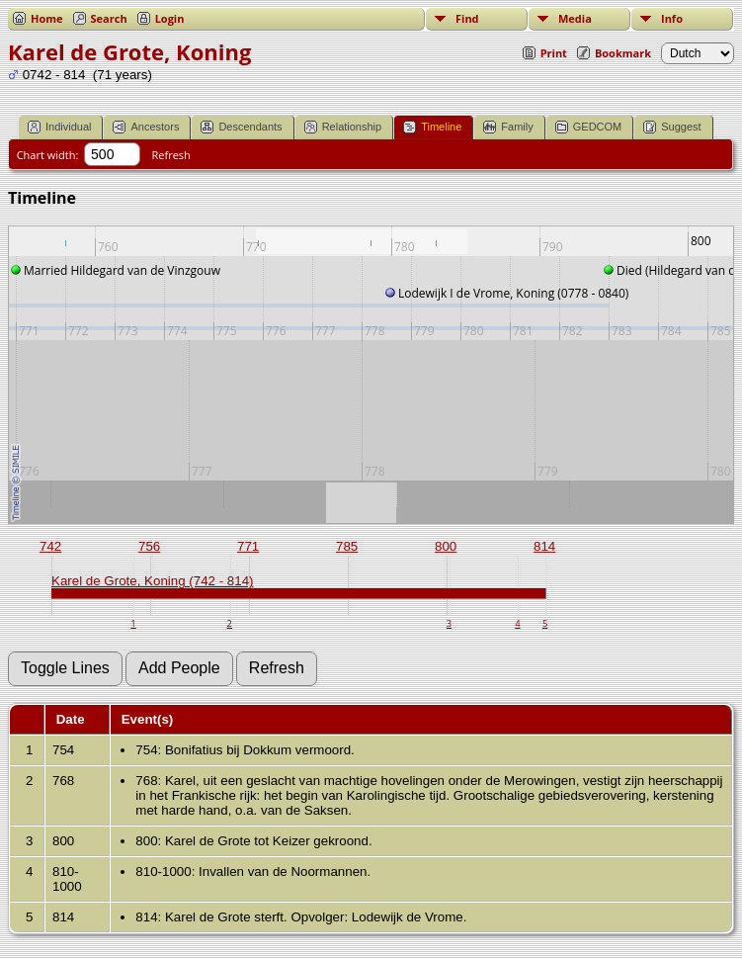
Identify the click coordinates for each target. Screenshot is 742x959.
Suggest (672, 127)
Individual (59, 127)
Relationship (343, 127)
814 (544, 546)
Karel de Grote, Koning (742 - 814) (152, 580)
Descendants (241, 127)
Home (47, 18)
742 (50, 546)
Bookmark (623, 52)
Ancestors (146, 127)
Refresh (171, 154)
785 (347, 546)
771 (248, 546)
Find (467, 18)
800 (445, 546)
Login (170, 18)
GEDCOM (588, 127)
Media (575, 18)
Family (508, 127)
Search (109, 18)
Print (553, 52)
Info (672, 18)
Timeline (432, 127)
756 (149, 546)
